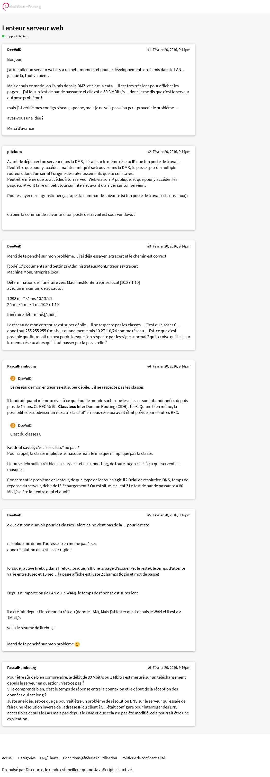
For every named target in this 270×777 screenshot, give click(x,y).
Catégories (26, 757)
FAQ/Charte (49, 757)
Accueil (8, 757)
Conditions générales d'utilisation (90, 757)
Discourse (34, 769)
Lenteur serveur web (32, 28)
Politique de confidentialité (143, 757)
